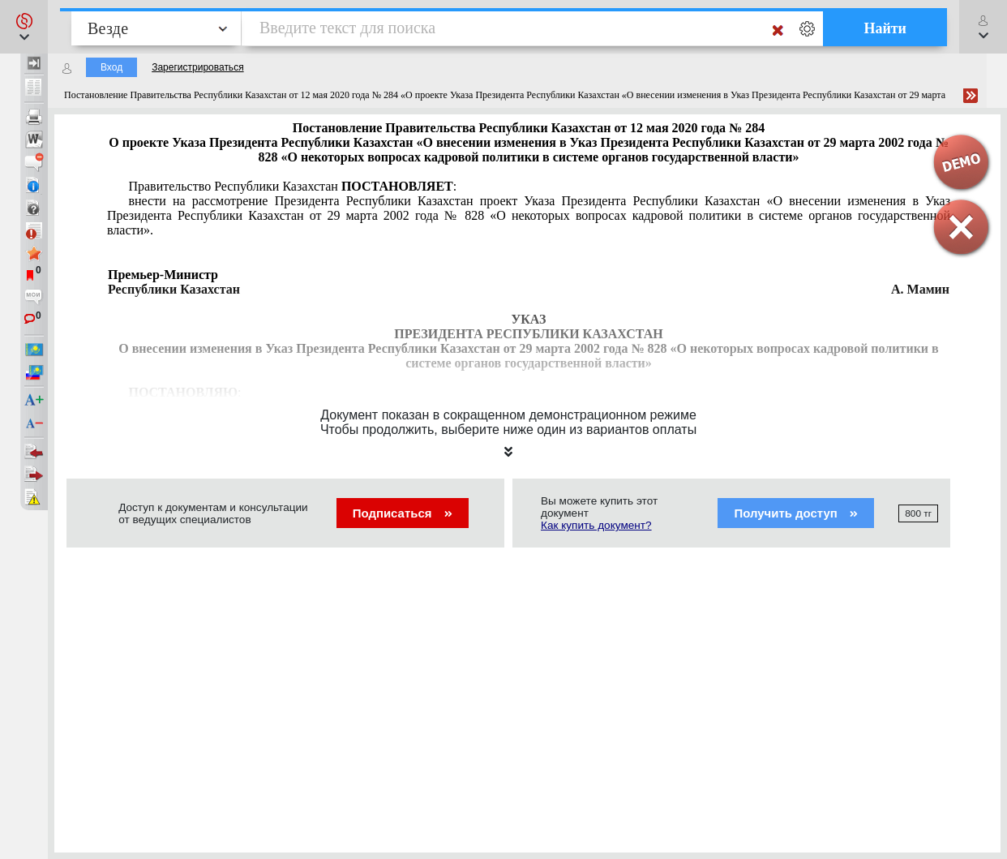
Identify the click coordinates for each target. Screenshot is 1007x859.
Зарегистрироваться (197, 67)
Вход (111, 67)
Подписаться (402, 513)
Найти (884, 28)
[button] (24, 27)
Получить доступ (796, 513)
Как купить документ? (596, 525)
